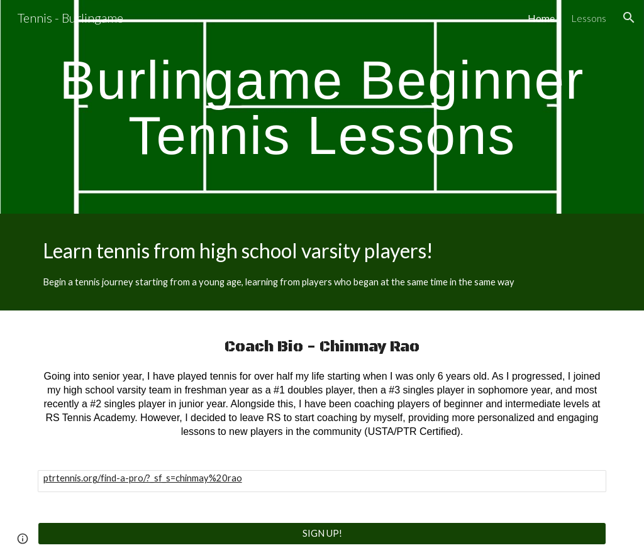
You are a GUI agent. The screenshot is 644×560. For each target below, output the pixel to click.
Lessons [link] (588, 18)
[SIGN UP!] (322, 533)
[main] (322, 107)
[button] (629, 18)
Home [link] (541, 18)
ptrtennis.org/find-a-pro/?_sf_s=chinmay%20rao (142, 478)
